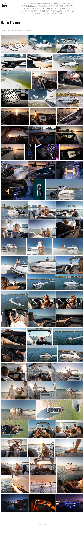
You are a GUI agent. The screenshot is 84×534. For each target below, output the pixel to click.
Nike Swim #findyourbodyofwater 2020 (36, 10)
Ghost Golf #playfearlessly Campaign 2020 (35, 11)
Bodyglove (67, 10)
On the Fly (66, 3)
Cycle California (64, 8)
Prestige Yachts (49, 5)
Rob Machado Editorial (32, 8)
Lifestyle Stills (56, 10)
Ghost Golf (53, 7)
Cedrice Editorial (40, 13)
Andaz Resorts (27, 5)
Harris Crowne (31, 7)
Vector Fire (57, 3)
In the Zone (37, 5)
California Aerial (57, 11)
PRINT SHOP (49, 13)
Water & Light (63, 7)
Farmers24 (69, 5)
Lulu (55, 8)
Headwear (60, 5)
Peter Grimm (69, 11)
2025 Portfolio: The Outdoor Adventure (37, 3)
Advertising (43, 7)
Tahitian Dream (47, 8)
